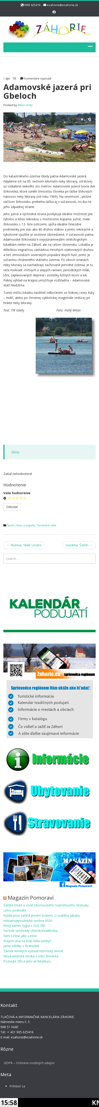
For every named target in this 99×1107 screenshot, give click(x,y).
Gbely (15, 452)
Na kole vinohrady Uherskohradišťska (30, 930)
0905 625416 (32, 5)
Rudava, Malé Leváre (24, 545)
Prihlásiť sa (16, 1086)
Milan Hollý (25, 105)
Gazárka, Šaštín (79, 545)
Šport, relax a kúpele (21, 525)
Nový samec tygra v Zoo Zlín (24, 925)
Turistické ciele (46, 525)
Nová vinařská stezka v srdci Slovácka (30, 956)
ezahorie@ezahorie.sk (62, 5)
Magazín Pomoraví (31, 897)
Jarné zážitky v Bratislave (21, 946)
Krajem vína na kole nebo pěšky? (27, 941)
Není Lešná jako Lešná (20, 936)
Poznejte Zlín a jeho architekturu (27, 961)
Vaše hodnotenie (17, 493)
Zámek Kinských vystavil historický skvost (33, 951)
